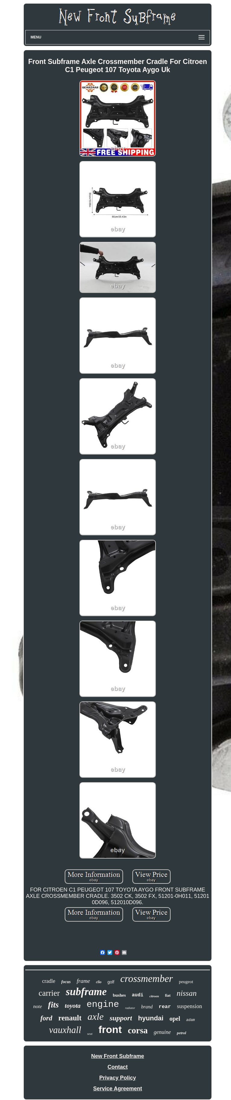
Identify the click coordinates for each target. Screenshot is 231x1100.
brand (146, 1006)
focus (66, 982)
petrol (181, 1033)
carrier (49, 993)
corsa (138, 1030)
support (120, 1018)
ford (46, 1018)
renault (70, 1018)
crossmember (146, 978)
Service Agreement (117, 1089)
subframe (86, 992)
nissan (186, 993)
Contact (117, 1067)
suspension (189, 1006)
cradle (48, 981)
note (37, 1006)
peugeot (186, 981)
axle (95, 1016)
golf (110, 982)
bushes (119, 995)
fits (53, 1004)
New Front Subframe (117, 1056)
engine (103, 1004)
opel (174, 1018)
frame (83, 981)
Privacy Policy (117, 1078)
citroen (154, 996)
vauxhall (65, 1030)
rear (165, 1007)
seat (90, 1033)
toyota (73, 1005)
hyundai (150, 1018)
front (110, 1029)
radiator (130, 1008)
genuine (162, 1032)
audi (137, 995)
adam (190, 1020)
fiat (168, 995)
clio (98, 982)
